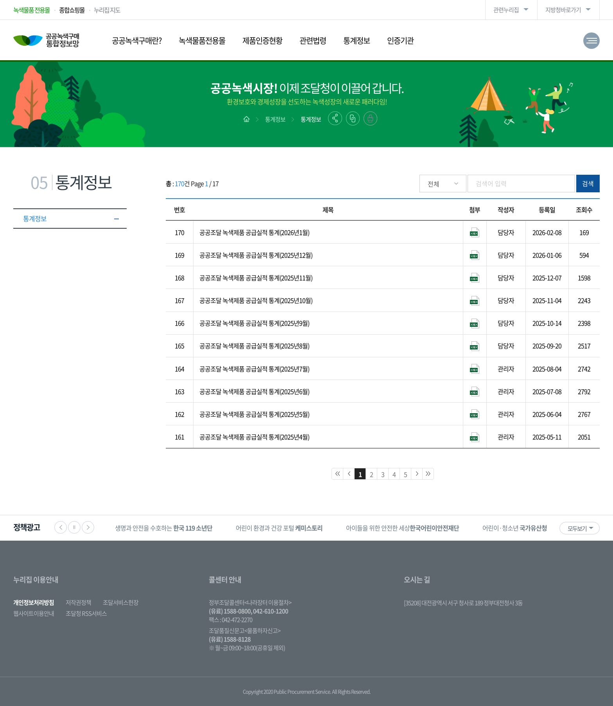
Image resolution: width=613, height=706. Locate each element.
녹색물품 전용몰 (31, 9)
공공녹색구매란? (136, 40)
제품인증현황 (262, 40)
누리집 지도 (107, 9)
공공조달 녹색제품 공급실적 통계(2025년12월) (255, 255)
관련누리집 (506, 9)
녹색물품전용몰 (202, 40)
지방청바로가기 (563, 9)
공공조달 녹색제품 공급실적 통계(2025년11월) (255, 277)
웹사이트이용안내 (33, 613)
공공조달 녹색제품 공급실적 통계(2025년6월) (254, 391)
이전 (60, 527)
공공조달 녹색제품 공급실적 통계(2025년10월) (255, 300)
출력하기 (370, 118)
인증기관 (400, 40)
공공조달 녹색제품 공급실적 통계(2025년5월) (254, 414)
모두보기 (577, 528)
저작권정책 (78, 602)
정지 (74, 527)
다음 (88, 527)
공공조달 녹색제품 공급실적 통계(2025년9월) (254, 323)
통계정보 (356, 40)
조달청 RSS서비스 (86, 613)
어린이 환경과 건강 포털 (279, 527)
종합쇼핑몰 (71, 9)
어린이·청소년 (514, 527)
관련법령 (312, 40)
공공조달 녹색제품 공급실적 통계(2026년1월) (254, 232)
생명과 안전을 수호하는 (163, 527)
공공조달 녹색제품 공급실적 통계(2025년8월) (254, 345)
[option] (163, 528)
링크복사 (353, 118)
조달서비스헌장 (120, 602)
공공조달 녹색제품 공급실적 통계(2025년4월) (254, 436)
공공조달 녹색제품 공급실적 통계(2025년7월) (254, 368)
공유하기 (335, 118)
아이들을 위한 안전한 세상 (402, 527)
